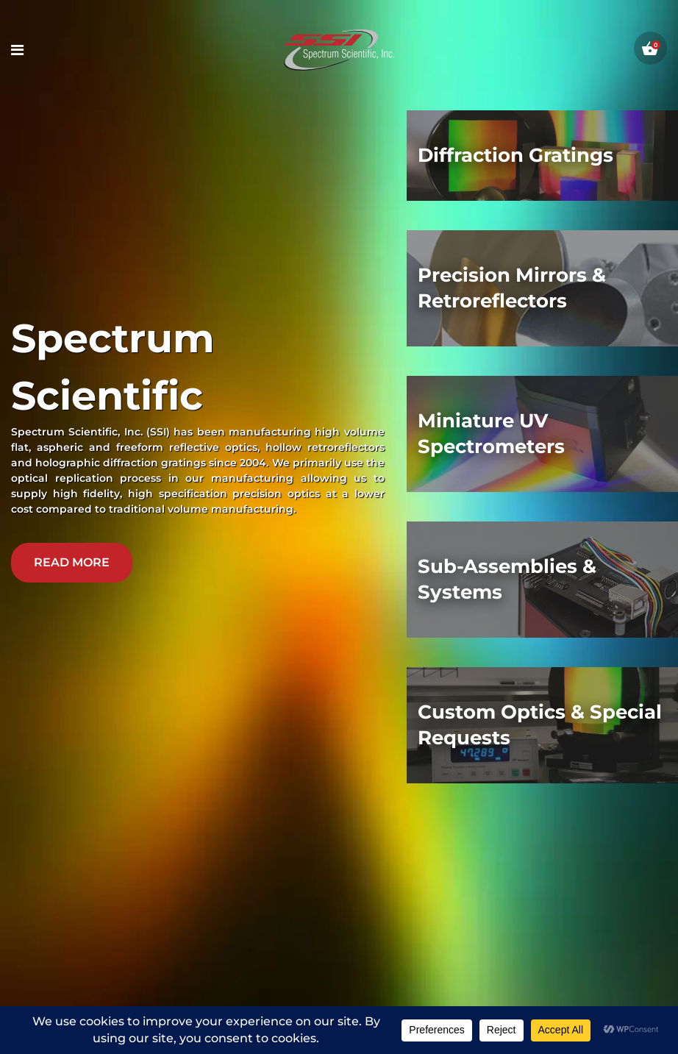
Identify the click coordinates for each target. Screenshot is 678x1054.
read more (72, 562)
